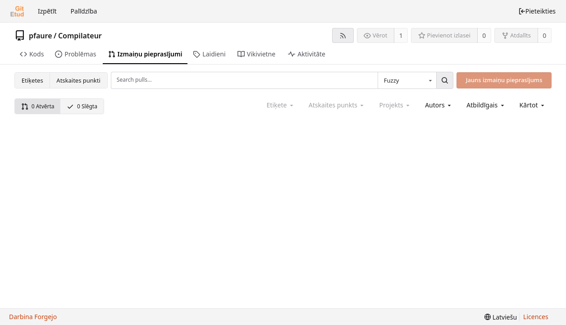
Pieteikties (537, 11)
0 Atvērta (38, 106)
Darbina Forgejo (33, 316)
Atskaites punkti (78, 80)
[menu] (533, 105)
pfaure (40, 35)
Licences (535, 316)
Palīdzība (84, 11)
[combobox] (407, 80)
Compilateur (80, 35)
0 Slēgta (82, 106)
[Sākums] (17, 11)
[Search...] (444, 80)
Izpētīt (47, 11)
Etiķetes (32, 80)
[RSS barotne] (342, 35)
